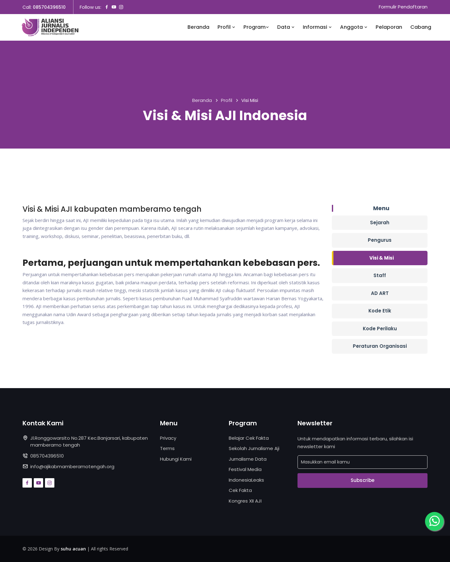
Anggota (354, 27)
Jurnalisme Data (248, 459)
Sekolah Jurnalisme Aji (254, 448)
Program (256, 27)
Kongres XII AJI (245, 501)
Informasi (317, 27)
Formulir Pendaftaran (403, 7)
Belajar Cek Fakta (249, 438)
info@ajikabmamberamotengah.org (72, 466)
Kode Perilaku (380, 328)
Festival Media (245, 469)
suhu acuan (73, 549)
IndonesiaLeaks (246, 480)
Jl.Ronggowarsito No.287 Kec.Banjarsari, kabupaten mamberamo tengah (89, 441)
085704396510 (49, 7)
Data (286, 27)
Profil (226, 27)
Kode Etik (379, 310)
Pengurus (380, 240)
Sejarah (379, 222)
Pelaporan (389, 27)
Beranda (198, 27)
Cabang (420, 27)
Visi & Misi (381, 258)
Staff (379, 275)
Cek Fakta (240, 490)
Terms (167, 448)
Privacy (168, 438)
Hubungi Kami (176, 459)
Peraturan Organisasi (380, 346)
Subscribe (362, 480)
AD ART (380, 293)
